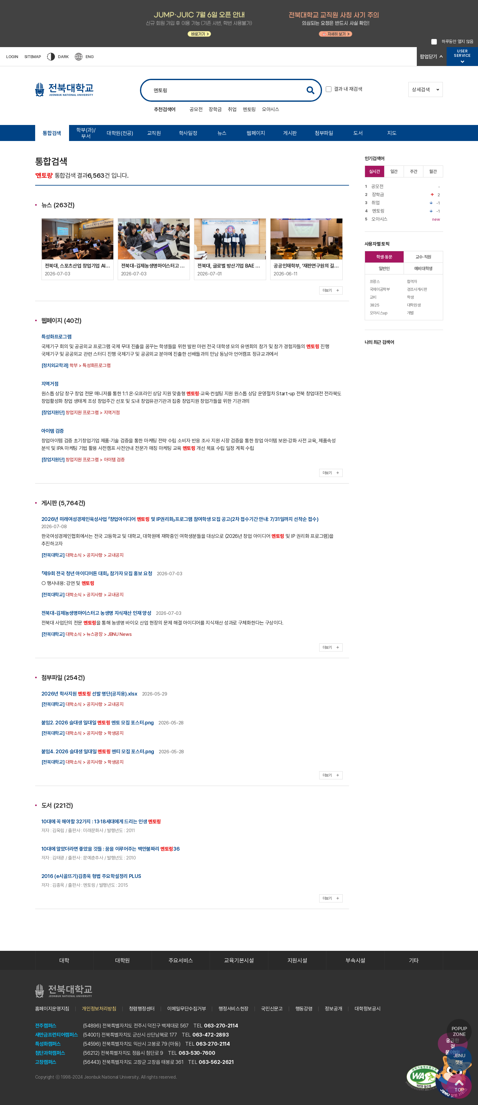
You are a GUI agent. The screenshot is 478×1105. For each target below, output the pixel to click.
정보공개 (333, 1009)
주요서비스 (181, 960)
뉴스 (222, 133)
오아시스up (379, 313)
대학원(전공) (120, 133)
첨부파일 (324, 133)
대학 (64, 960)
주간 (413, 171)
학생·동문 (384, 256)
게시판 (290, 133)
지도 (391, 133)
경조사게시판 (417, 289)
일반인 (384, 268)
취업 (232, 109)
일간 (394, 171)
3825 (374, 305)
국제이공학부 (380, 289)
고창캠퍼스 (46, 1062)
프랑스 (375, 281)
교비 (373, 297)
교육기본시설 (239, 960)
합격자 (412, 281)
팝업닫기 (428, 57)
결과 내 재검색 (348, 89)
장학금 (215, 109)
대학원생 (414, 305)
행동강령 (304, 1009)
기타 (414, 960)
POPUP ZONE (459, 1031)
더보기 (331, 290)
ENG (84, 57)
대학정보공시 (367, 1009)
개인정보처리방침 (99, 1009)
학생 (410, 297)
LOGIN (12, 56)
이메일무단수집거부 (186, 1009)
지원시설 (297, 960)
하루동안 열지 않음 (457, 41)
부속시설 (355, 960)
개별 (410, 313)
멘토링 (249, 109)
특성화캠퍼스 (48, 1044)
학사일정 (188, 133)
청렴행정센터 (142, 1009)
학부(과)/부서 (85, 133)
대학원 (122, 960)
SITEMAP (32, 56)
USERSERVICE (462, 53)
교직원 (154, 133)
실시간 (374, 171)
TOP (459, 1086)
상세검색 (425, 90)
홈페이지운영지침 (52, 1009)
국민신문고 (272, 1009)
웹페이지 (256, 133)
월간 (433, 171)
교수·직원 (424, 256)
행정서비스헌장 (233, 1009)
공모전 (196, 109)
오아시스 (270, 109)
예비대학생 (423, 268)
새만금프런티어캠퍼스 (56, 1035)
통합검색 (52, 133)
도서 (358, 133)
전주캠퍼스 (46, 1026)
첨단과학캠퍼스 (50, 1053)
